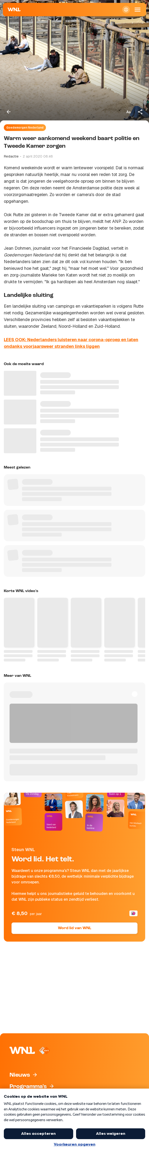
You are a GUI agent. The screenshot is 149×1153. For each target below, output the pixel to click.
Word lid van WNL (74, 928)
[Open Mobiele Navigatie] (137, 9)
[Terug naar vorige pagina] (8, 112)
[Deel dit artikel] (140, 112)
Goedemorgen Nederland (25, 128)
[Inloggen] (126, 9)
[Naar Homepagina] (14, 9)
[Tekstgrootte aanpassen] (128, 112)
